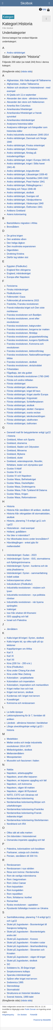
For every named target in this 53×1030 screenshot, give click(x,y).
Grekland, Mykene (16, 454)
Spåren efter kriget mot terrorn (22, 979)
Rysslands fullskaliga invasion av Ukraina (27, 908)
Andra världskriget (16, 52)
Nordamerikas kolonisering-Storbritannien (27, 820)
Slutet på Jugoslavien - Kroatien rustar (26, 942)
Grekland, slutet (15, 458)
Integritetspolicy (8, 1015)
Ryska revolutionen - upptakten (22, 905)
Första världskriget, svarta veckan (24, 412)
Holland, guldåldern (16, 531)
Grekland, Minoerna (17, 450)
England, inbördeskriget (19, 273)
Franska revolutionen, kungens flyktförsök (27, 340)
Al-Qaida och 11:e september (21, 95)
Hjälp (42, 9)
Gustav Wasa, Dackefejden (20, 483)
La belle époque (15, 712)
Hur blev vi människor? (18, 535)
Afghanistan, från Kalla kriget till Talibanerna (29, 80)
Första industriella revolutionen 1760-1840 (28, 376)
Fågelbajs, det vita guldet (19, 373)
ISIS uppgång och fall (17, 616)
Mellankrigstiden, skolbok (19, 750)
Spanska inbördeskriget (18, 975)
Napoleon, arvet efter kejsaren (22, 777)
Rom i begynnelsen (16, 879)
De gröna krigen (15, 235)
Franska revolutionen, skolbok (22, 362)
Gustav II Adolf (14, 468)
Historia (10, 506)
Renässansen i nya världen (20, 868)
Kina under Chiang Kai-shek (21, 670)
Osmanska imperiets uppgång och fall (26, 840)
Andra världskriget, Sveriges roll (23, 196)
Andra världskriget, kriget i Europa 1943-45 (28, 160)
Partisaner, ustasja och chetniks (23, 852)
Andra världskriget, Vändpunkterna (24, 200)
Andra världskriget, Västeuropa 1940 (25, 203)
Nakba (10, 769)
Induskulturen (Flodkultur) (19, 584)
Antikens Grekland (16, 210)
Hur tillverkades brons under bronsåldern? (28, 539)
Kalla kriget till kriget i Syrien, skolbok (25, 638)
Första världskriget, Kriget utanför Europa (27, 394)
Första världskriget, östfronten (22, 423)
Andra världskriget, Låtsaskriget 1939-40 (27, 174)
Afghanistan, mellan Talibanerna (23, 84)
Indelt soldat (13, 577)
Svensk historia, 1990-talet (20, 997)
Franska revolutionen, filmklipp (22, 333)
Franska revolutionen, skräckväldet (24, 365)
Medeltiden (12, 739)
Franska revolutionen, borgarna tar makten (28, 329)
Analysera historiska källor (20, 124)
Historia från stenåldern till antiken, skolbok (28, 510)
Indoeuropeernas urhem (19, 580)
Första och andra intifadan (20, 380)
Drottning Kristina (15, 254)
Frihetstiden (13, 369)
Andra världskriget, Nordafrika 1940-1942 (27, 178)
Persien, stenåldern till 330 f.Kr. (22, 856)
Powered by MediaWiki (42, 1020)
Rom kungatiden (15, 890)
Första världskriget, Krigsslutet (22, 398)
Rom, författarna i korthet (19, 897)
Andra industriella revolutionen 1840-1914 (28, 135)
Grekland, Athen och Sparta (21, 439)
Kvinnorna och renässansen (21, 703)
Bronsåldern (13, 227)
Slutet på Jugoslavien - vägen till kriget (26, 957)
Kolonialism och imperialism (21, 681)
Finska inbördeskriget (17, 289)
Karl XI (10, 656)
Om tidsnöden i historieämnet (21, 836)
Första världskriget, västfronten (22, 420)
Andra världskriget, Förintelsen (22, 149)
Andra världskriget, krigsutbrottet (23, 171)
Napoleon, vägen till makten (21, 787)
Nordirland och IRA (16, 824)
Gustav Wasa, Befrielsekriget (21, 479)
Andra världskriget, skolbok (20, 192)
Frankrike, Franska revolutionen (23, 304)
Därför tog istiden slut (17, 257)
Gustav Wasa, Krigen (17, 494)
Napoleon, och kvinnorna (19, 784)
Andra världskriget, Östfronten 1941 (25, 207)
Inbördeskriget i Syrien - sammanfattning (27, 573)
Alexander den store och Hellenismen (25, 102)
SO (8, 964)
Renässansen (14, 865)
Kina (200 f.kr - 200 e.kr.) (19, 663)
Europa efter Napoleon (18, 277)
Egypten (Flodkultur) (17, 266)
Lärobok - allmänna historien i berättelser (27, 723)
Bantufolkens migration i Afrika (22, 223)
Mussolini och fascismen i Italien (23, 760)
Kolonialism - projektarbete (20, 678)
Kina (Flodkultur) (15, 667)
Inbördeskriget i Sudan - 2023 (21, 555)
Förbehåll (33, 1015)
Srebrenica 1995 (15, 982)
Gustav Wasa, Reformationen (21, 497)
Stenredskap (13, 986)
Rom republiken (15, 894)
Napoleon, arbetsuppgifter (20, 773)
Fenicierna (12, 286)
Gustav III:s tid (14, 472)
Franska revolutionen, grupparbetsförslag (27, 336)
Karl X (10, 652)
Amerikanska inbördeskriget (21, 120)
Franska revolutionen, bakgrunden (24, 326)
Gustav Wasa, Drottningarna (21, 487)
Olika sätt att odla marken (19, 832)
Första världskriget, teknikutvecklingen (26, 416)
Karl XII (10, 659)
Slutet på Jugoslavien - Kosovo (22, 939)
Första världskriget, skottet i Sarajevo (25, 409)
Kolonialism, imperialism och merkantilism (28, 685)
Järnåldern (12, 629)
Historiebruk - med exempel (20, 528)
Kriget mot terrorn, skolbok (20, 692)
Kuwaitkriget (13, 699)
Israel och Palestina (17, 620)
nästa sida (26, 71)
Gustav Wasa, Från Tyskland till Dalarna (27, 490)
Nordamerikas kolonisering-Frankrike (25, 809)
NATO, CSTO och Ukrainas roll (22, 795)
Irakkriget (11, 609)
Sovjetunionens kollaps (18, 971)
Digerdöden (13, 250)
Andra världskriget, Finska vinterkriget (26, 145)
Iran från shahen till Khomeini (21, 613)
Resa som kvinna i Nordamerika (23, 872)
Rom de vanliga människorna (21, 876)
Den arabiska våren (16, 239)
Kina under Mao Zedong (19, 674)
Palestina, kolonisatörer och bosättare (26, 849)
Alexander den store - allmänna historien (27, 98)
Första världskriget (16, 383)
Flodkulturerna (14, 293)
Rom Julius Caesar (16, 883)
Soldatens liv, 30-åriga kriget (21, 968)
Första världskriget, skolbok (20, 405)
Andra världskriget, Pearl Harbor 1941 (26, 181)
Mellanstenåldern (15, 753)
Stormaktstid (13, 989)
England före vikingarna (19, 270)
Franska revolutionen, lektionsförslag (25, 351)
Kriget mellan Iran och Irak (20, 688)
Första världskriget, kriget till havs (23, 391)
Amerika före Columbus (18, 106)
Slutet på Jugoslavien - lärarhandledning (27, 946)
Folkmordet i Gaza (16, 297)
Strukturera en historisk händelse (23, 993)
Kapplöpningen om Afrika (19, 649)
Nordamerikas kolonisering (20, 798)
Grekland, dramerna (17, 443)
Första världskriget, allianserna (22, 387)
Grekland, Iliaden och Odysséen (23, 447)
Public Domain (30, 1009)
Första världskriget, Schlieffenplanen (25, 402)
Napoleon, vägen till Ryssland (22, 791)
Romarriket (12, 901)
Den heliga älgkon (16, 243)
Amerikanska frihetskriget (19, 109)
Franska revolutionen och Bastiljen (24, 315)
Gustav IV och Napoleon (19, 476)
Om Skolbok (22, 1015)
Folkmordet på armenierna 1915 (23, 300)
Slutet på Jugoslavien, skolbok (22, 960)
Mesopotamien (14, 757)
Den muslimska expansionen (21, 246)
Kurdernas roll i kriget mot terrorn (23, 696)
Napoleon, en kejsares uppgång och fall (26, 780)
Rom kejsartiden (15, 886)
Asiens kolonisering (16, 214)
